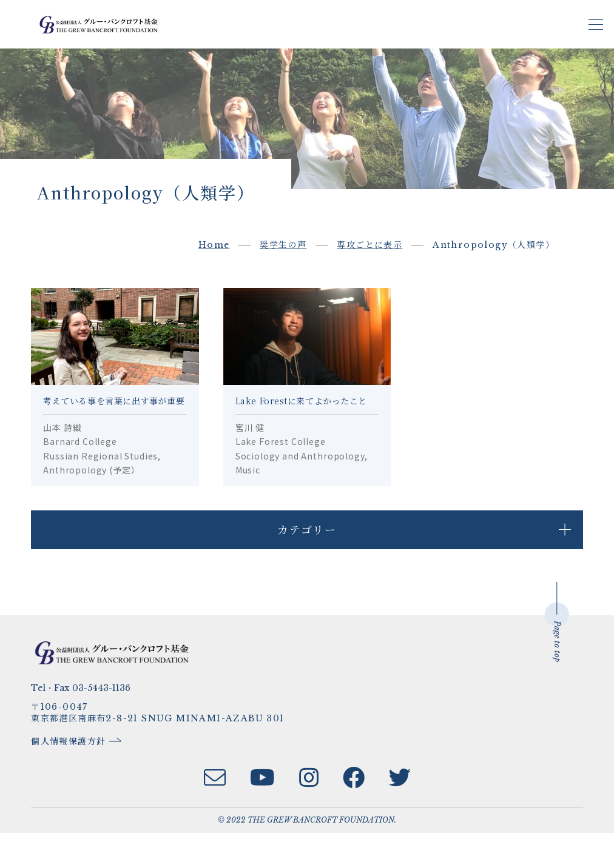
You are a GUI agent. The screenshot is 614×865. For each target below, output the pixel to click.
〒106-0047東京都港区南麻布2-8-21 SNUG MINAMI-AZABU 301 (162, 744)
